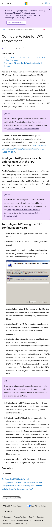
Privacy (4, 520)
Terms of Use (38, 520)
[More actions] (48, 29)
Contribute (40, 517)
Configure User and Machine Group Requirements (22, 485)
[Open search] (42, 3)
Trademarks (6, 524)
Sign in (47, 3)
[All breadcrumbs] (4, 29)
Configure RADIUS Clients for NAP (15, 479)
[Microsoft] (26, 3)
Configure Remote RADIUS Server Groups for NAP (22, 482)
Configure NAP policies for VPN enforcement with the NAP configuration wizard (24, 59)
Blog (30, 517)
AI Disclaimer (6, 517)
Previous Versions (20, 517)
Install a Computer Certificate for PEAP (23, 128)
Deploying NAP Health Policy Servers (21, 29)
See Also (7, 66)
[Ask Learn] (44, 29)
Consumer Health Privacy (20, 520)
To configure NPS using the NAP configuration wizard (23, 63)
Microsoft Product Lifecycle (24, 13)
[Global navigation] (2, 3)
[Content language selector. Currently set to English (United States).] (12, 506)
